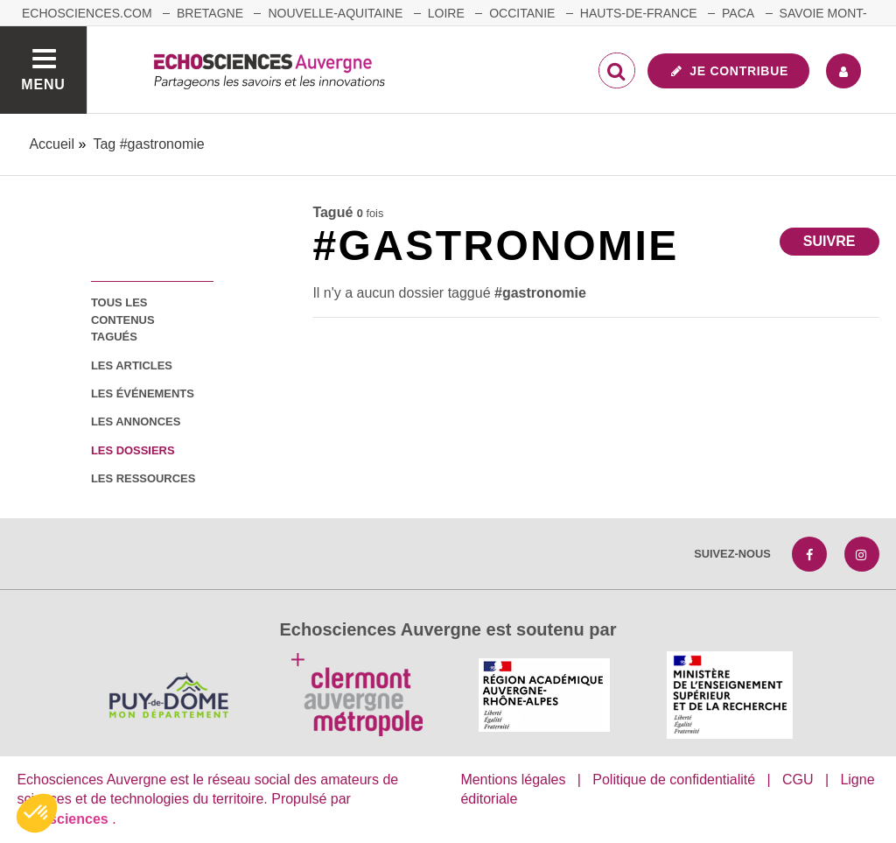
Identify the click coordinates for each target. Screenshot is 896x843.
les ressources (143, 478)
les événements (142, 393)
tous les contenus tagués (123, 319)
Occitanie (522, 13)
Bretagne (210, 13)
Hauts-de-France (638, 13)
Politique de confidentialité (673, 779)
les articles (131, 365)
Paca (738, 13)
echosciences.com (87, 13)
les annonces (135, 421)
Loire (446, 13)
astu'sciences (64, 818)
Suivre (829, 241)
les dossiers (133, 450)
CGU (798, 779)
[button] (37, 813)
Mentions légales (512, 779)
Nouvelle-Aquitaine (335, 13)
